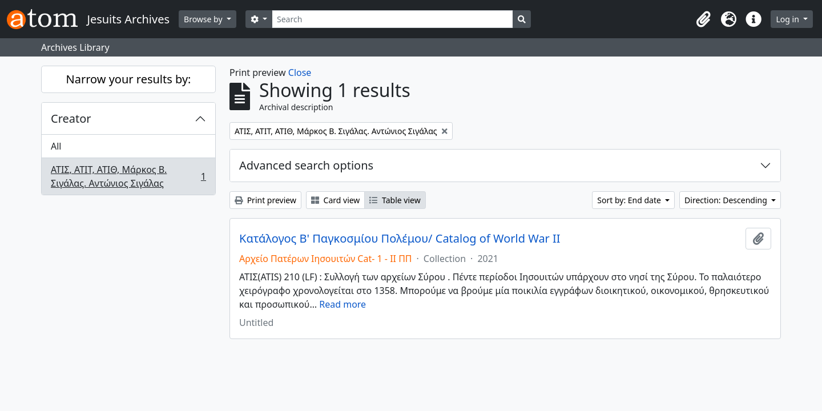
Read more (342, 304)
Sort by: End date (630, 200)
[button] (703, 19)
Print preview (265, 200)
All (56, 146)
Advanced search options (306, 165)
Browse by (204, 19)
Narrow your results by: (128, 79)
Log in (788, 19)
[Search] (392, 19)
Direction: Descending (726, 200)
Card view (335, 200)
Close (300, 72)
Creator (71, 118)
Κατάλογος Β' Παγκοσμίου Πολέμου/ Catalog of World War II (400, 238)
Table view (394, 200)
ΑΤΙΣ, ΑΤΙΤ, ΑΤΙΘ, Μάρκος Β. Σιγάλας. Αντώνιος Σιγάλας (128, 176)
